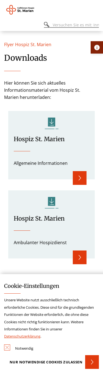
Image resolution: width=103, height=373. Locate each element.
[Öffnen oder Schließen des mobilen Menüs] (7, 25)
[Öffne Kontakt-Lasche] (97, 47)
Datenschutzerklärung (22, 336)
